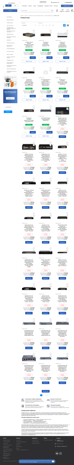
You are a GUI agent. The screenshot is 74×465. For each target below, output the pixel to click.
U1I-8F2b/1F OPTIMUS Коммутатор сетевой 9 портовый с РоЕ (29, 120)
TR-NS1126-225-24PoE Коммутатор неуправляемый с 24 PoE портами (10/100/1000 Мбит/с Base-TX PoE (45, 298)
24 (46, 25)
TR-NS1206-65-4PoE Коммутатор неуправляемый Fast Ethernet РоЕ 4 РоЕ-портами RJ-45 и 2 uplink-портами (45, 193)
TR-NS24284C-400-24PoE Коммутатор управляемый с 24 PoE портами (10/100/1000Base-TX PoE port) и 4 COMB (28, 263)
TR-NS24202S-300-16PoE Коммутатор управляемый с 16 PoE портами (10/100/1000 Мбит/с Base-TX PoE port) (62, 298)
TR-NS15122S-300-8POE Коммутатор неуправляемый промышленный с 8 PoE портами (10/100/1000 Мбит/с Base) (29, 158)
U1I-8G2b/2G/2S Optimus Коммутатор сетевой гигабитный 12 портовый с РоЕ (29, 45)
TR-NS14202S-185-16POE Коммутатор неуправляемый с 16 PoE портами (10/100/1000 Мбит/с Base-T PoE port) (29, 227)
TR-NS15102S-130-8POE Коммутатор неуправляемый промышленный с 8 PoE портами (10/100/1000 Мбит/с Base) (62, 122)
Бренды (17, 448)
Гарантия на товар (35, 443)
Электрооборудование (7, 449)
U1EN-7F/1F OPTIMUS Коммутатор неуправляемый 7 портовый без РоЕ (62, 45)
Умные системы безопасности (6, 447)
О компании (18, 440)
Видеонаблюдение (6, 440)
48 (49, 25)
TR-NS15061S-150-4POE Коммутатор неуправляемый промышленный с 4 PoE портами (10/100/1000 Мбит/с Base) (45, 158)
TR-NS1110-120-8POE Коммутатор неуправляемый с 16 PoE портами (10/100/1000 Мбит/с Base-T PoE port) (62, 193)
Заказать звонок (67, 5)
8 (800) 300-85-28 (43, 1)
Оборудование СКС (7, 453)
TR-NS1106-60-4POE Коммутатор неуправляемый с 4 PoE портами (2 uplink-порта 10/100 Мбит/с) (45, 262)
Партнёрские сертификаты (21, 441)
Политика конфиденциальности (22, 449)
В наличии (29, 88)
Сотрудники (18, 443)
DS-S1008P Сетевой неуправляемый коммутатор (45, 119)
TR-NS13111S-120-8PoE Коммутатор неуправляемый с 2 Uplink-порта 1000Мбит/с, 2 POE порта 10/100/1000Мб (62, 158)
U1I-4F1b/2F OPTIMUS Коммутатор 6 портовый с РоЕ (45, 44)
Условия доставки (35, 441)
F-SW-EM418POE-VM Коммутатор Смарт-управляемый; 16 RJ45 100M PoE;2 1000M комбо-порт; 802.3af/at (62, 368)
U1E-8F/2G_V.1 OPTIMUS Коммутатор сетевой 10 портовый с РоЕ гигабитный (62, 82)
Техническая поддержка (48, 440)
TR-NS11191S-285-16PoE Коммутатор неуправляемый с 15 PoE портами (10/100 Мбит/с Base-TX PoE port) (62, 262)
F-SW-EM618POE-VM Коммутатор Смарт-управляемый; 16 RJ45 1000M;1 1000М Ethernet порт (45, 333)
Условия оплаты (35, 440)
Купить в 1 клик (29, 61)
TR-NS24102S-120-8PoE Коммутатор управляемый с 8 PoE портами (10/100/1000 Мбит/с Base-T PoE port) (29, 298)
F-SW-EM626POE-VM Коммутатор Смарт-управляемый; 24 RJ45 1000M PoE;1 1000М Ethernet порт (29, 333)
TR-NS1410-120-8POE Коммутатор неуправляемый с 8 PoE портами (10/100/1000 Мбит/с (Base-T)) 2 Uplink (45, 227)
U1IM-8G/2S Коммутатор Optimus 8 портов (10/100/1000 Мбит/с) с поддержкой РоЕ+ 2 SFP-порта (29, 82)
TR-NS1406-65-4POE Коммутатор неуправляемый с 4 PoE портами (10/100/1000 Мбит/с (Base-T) (62, 227)
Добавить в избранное (34, 31)
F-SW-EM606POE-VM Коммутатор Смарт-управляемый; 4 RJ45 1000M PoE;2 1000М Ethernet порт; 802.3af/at (29, 368)
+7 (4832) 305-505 (68, 2)
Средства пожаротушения (6, 458)
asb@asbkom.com (32, 434)
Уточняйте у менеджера (62, 129)
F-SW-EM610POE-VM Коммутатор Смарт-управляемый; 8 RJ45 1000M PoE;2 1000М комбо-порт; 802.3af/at (62, 333)
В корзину (33, 57)
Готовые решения (6, 441)
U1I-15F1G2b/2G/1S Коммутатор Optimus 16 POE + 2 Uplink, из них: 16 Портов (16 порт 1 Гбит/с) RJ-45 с (45, 82)
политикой (35, 461)
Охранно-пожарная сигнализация (7, 455)
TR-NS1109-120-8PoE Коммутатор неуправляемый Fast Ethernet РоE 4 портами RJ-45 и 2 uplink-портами (29, 193)
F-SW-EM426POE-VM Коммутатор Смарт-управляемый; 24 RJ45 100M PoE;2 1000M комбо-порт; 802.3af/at (45, 368)
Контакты (58, 438)
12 (42, 25)
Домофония (5, 443)
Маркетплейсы (19, 446)
